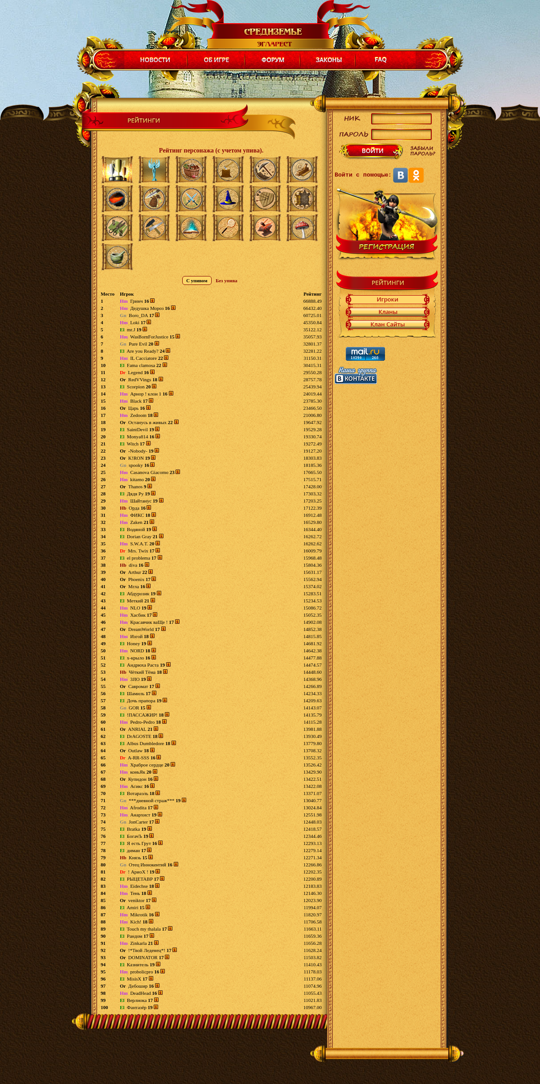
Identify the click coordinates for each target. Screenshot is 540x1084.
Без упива (226, 280)
